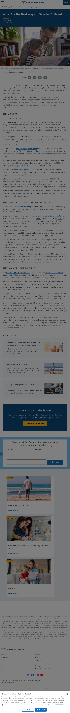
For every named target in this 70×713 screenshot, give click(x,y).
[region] (35, 702)
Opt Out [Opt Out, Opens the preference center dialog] (28, 709)
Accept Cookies (40, 709)
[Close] (67, 694)
